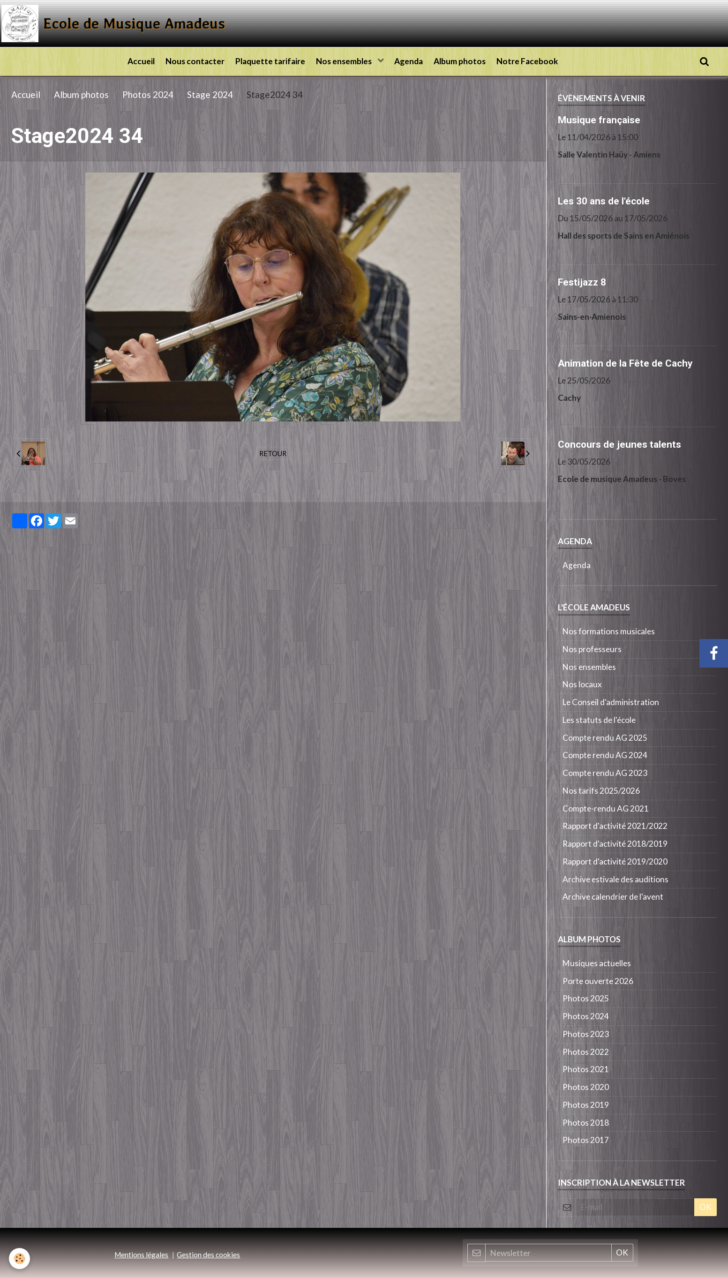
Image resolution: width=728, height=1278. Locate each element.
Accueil (131, 61)
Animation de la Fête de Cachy (625, 362)
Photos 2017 (586, 1140)
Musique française (599, 119)
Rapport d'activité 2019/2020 (615, 861)
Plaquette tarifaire (267, 61)
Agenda (412, 61)
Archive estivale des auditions (615, 879)
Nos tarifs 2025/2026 (601, 791)
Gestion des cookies (208, 1254)
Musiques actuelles (597, 963)
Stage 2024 (210, 94)
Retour (272, 453)
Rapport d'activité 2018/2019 (615, 844)
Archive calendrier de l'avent (613, 897)
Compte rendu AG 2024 (605, 755)
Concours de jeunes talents (619, 444)
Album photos (467, 61)
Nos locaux (582, 684)
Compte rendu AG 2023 (605, 773)
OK (705, 1207)
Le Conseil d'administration (611, 702)
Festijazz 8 (582, 281)
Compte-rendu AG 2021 (606, 808)
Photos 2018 (586, 1123)
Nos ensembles (344, 61)
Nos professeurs (592, 649)
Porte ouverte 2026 (598, 981)
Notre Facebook (537, 61)
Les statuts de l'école (599, 720)
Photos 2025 (586, 998)
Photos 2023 (586, 1034)
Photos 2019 (586, 1105)
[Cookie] (19, 1258)
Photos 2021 (586, 1069)
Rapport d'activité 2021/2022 (615, 826)
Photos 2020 (586, 1087)
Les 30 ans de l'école (604, 200)
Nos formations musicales (609, 631)
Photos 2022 (586, 1052)
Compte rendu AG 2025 (605, 738)
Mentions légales (141, 1254)
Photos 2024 (147, 94)
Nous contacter (188, 61)
